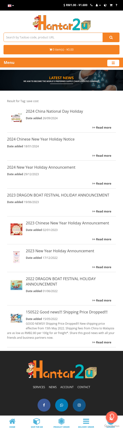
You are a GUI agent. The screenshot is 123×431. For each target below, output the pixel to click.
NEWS (53, 387)
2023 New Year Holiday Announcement (60, 250)
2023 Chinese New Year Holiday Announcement (67, 223)
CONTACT (83, 387)
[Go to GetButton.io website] (111, 426)
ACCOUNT (66, 387)
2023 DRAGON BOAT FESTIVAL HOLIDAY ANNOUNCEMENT (58, 195)
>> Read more (101, 128)
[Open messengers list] (112, 417)
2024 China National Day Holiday (54, 111)
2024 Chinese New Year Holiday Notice (41, 139)
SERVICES (39, 387)
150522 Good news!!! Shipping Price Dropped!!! (67, 312)
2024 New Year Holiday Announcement (41, 167)
